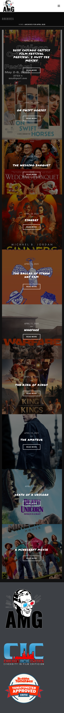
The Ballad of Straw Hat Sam (31, 275)
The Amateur (31, 440)
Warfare (31, 330)
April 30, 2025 (31, 41)
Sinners (31, 220)
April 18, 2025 (31, 156)
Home (21, 24)
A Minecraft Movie (31, 550)
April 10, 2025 (31, 377)
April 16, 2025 (31, 264)
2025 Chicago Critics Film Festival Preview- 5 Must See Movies (31, 55)
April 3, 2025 (31, 541)
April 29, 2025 (31, 103)
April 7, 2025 (31, 486)
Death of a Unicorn (32, 495)
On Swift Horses (31, 110)
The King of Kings (31, 385)
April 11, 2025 (31, 324)
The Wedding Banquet (31, 165)
